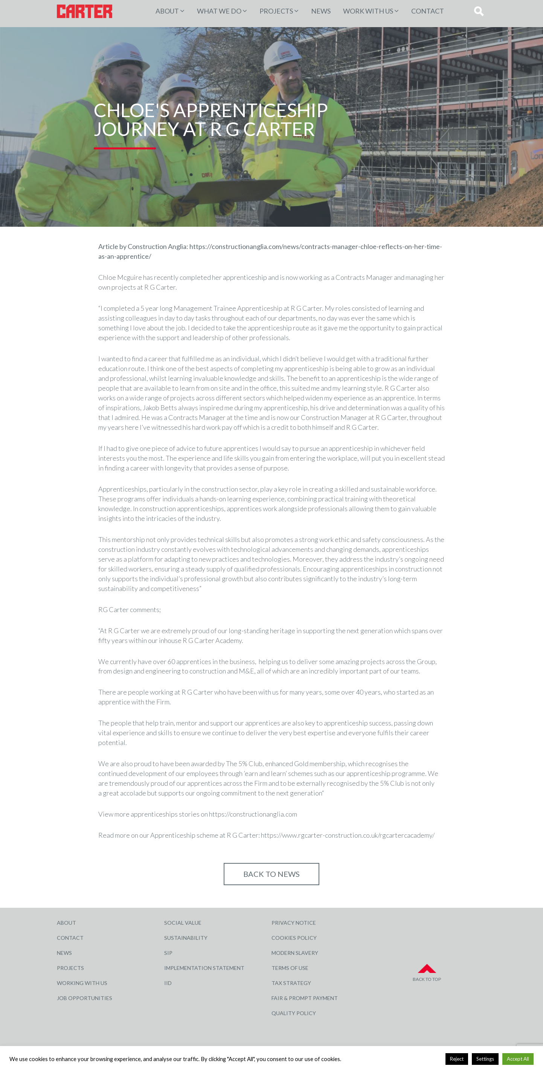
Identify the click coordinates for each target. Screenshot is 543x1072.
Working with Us (82, 983)
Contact (427, 11)
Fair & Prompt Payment (305, 998)
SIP (168, 953)
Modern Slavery (295, 953)
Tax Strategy (291, 983)
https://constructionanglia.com (253, 814)
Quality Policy (294, 1013)
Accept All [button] (518, 1059)
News (321, 11)
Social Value (182, 922)
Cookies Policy (294, 938)
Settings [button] (485, 1059)
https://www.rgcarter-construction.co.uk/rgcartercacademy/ (348, 835)
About (167, 11)
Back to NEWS (271, 873)
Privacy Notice (294, 922)
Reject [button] (457, 1059)
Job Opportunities (84, 998)
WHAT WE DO (219, 11)
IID (168, 983)
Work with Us (368, 11)
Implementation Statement (204, 968)
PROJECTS (276, 11)
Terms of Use (290, 968)
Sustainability (185, 938)
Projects (70, 968)
